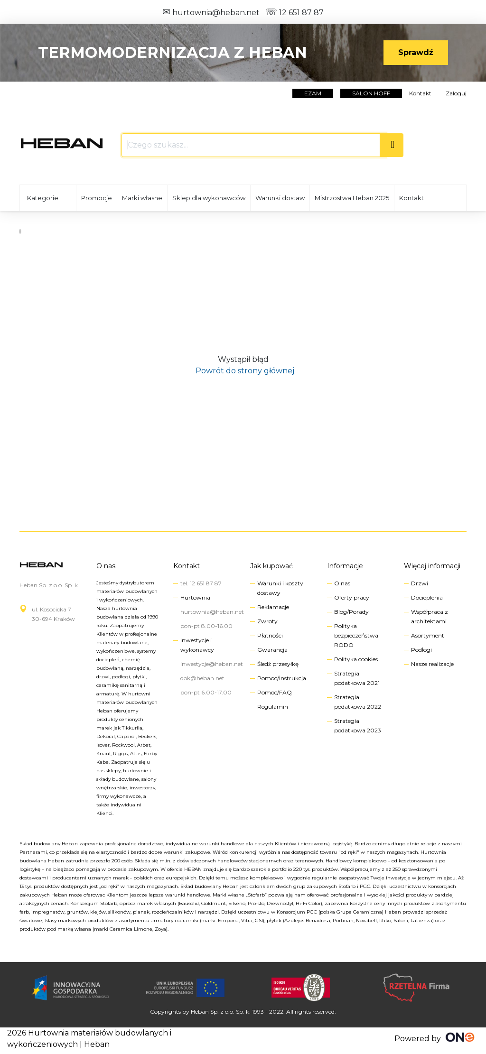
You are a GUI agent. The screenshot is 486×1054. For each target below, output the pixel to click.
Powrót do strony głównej (243, 370)
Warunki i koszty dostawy (280, 588)
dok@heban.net (202, 678)
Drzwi (419, 583)
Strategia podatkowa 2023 (357, 725)
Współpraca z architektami (429, 616)
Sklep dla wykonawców (208, 198)
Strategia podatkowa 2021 (357, 678)
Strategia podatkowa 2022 (357, 701)
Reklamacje (273, 606)
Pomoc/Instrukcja (281, 678)
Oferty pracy (351, 597)
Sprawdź (415, 52)
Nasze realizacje (432, 663)
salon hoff (371, 93)
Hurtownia (195, 597)
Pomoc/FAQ (274, 692)
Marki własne (142, 198)
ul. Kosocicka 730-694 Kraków (53, 614)
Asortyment (427, 635)
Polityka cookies (356, 659)
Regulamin (272, 706)
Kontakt (420, 93)
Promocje (96, 198)
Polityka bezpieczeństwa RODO (356, 635)
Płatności (270, 635)
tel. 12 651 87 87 (201, 583)
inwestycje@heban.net (211, 663)
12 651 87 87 (294, 12)
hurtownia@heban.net (211, 12)
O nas (105, 566)
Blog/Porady (351, 611)
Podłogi (421, 649)
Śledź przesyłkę (278, 663)
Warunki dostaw (280, 198)
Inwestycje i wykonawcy (197, 645)
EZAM (312, 93)
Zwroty (267, 621)
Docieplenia (427, 597)
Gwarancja (272, 649)
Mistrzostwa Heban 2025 (352, 198)
